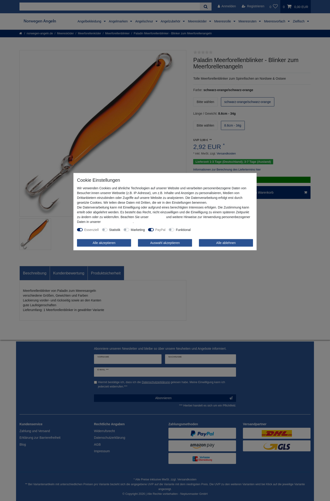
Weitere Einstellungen (209, 229)
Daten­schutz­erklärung (117, 221)
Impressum (157, 217)
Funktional (183, 229)
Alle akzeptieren (104, 242)
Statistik (114, 229)
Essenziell (91, 229)
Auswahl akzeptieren (165, 242)
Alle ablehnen (226, 242)
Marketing (138, 229)
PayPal (160, 229)
